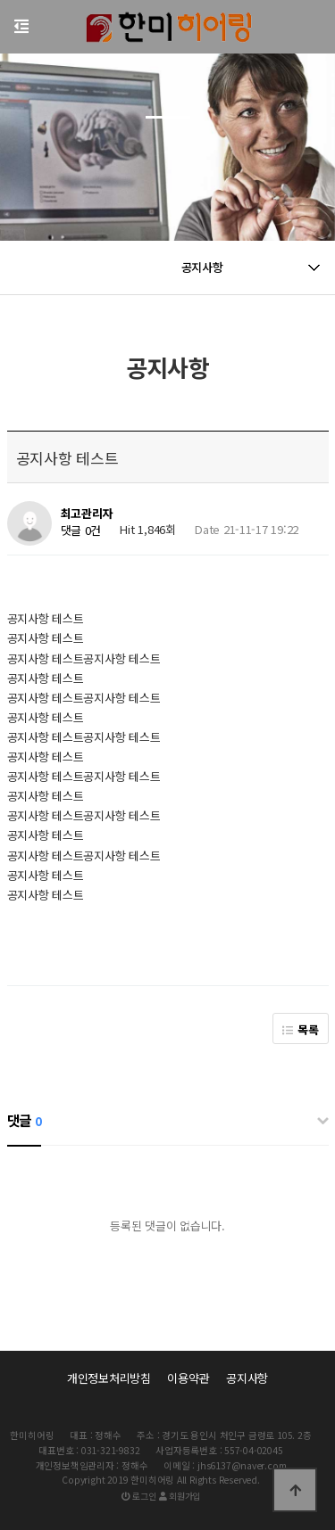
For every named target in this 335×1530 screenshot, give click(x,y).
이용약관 (188, 1378)
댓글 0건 (81, 530)
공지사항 (247, 1378)
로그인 (138, 1495)
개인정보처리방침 (109, 1378)
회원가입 (180, 1495)
